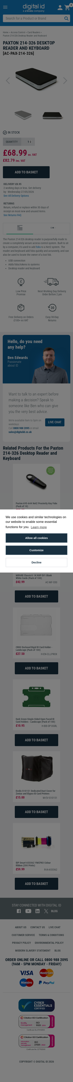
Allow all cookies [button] (36, 538)
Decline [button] (36, 562)
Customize (36, 550)
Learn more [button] (39, 527)
